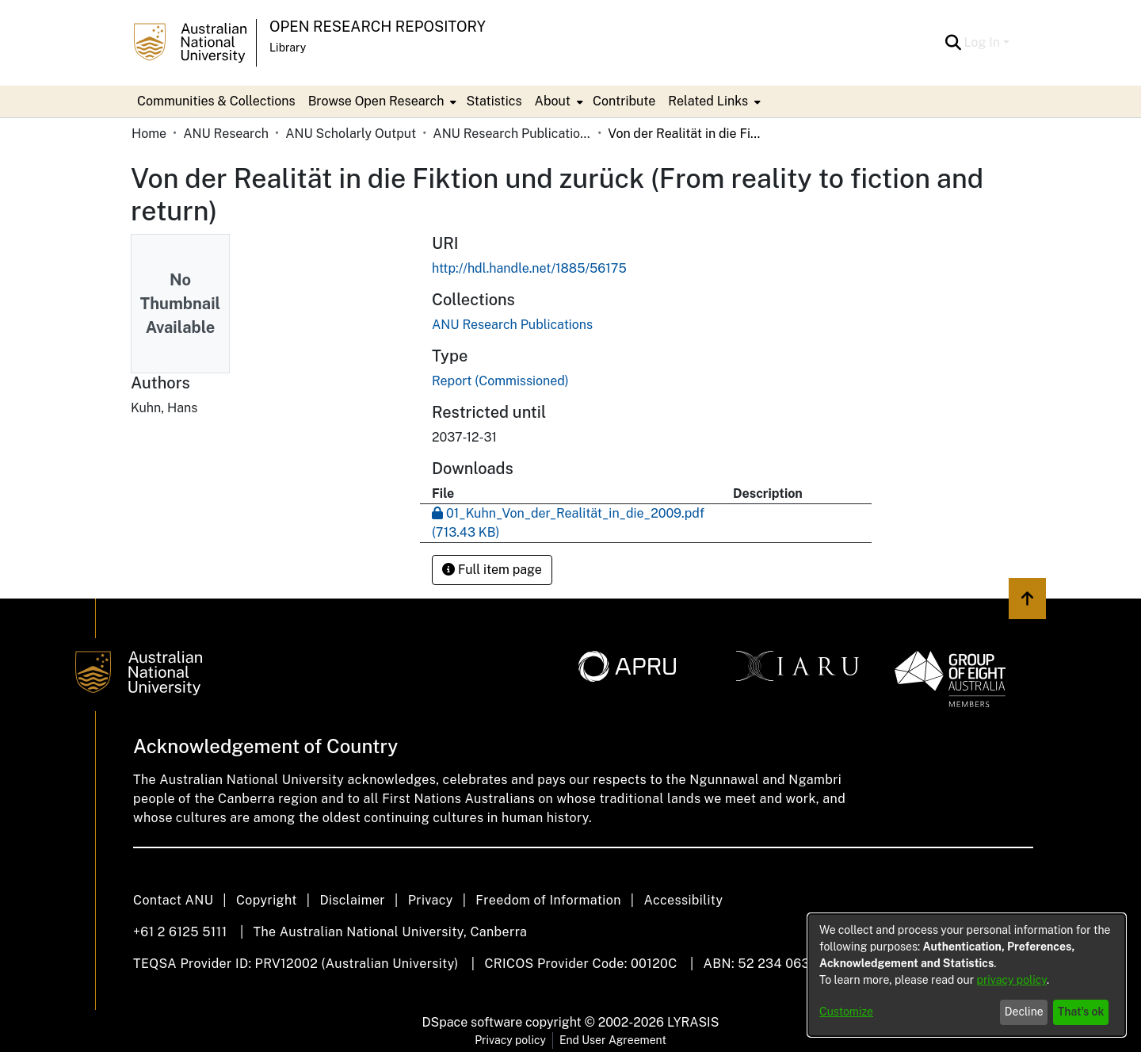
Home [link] (149, 133)
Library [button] (287, 47)
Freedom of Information (547, 900)
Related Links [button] (708, 101)
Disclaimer (352, 900)
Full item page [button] (492, 569)
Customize (846, 1011)
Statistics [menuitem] (493, 101)
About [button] (552, 101)
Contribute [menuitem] (624, 101)
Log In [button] (983, 42)
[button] (954, 42)
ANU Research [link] (226, 133)
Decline (1024, 1011)
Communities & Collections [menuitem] (216, 101)
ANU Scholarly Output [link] (350, 133)
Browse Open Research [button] (376, 101)
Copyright (266, 900)
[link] (512, 324)
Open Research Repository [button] (377, 26)
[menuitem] (381, 101)
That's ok (1081, 1011)
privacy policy (1012, 980)
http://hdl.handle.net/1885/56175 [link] (529, 268)
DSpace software (472, 1022)
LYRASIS (693, 1022)
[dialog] (966, 975)
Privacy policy (510, 1040)
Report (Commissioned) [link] (500, 380)
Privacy (430, 900)
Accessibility (683, 900)
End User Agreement (612, 1040)
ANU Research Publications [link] (512, 133)
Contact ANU (173, 900)
